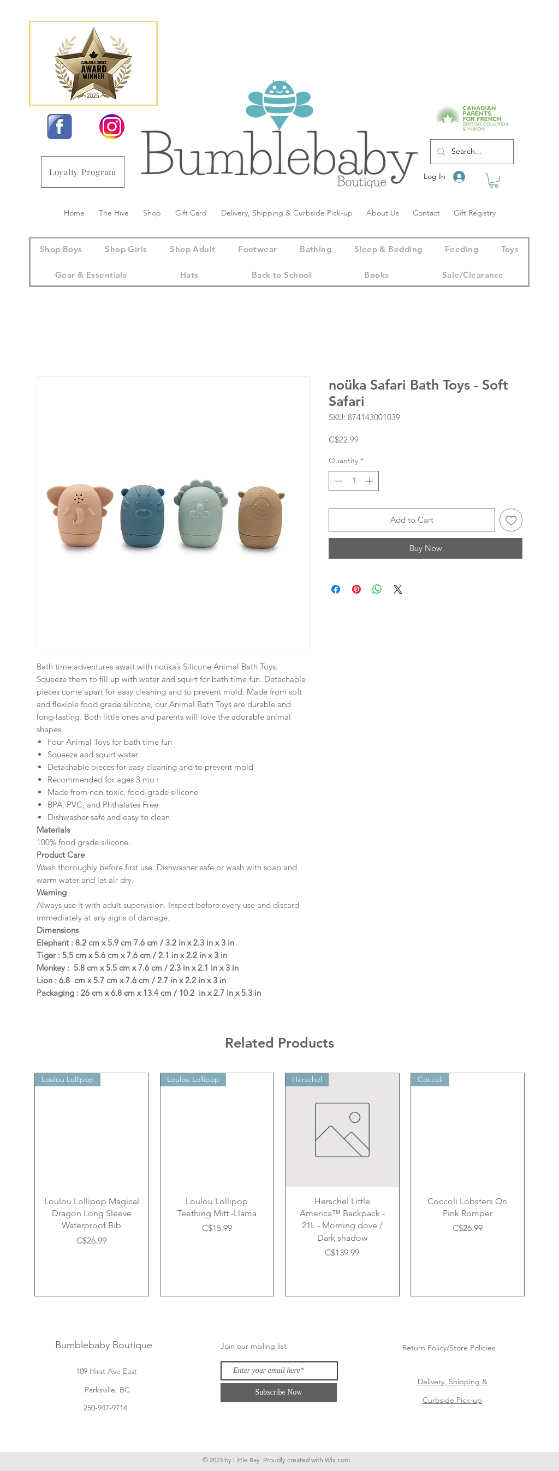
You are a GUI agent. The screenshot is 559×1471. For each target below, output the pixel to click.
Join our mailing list (254, 1346)
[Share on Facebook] (335, 589)
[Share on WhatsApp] (377, 589)
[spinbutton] (354, 481)
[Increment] (370, 481)
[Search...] (470, 152)
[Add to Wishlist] (511, 520)
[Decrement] (337, 481)
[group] (279, 1184)
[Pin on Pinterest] (356, 589)
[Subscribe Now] (279, 1392)
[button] (493, 181)
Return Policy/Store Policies (448, 1348)
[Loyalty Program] (82, 172)
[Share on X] (398, 589)
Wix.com (337, 1460)
